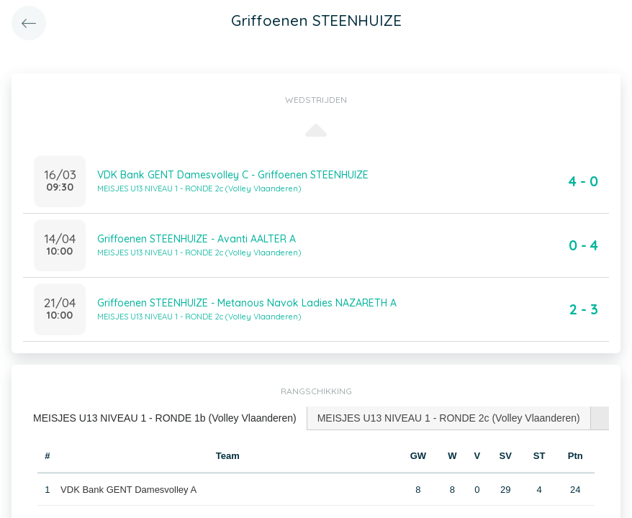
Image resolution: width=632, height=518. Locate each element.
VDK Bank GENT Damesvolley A (128, 489)
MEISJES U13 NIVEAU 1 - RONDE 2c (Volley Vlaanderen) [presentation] (448, 418)
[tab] (165, 418)
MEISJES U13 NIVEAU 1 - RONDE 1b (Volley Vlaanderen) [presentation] (165, 418)
